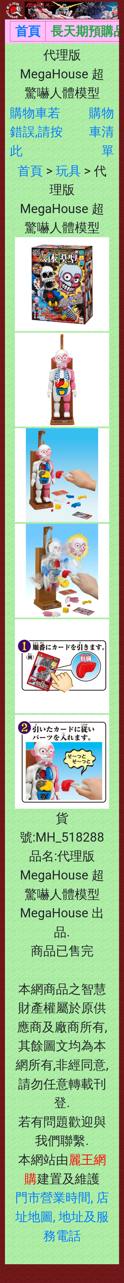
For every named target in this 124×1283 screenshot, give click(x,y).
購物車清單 (101, 131)
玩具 (68, 170)
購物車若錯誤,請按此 (36, 131)
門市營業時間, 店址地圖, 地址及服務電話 (62, 1216)
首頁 (27, 31)
